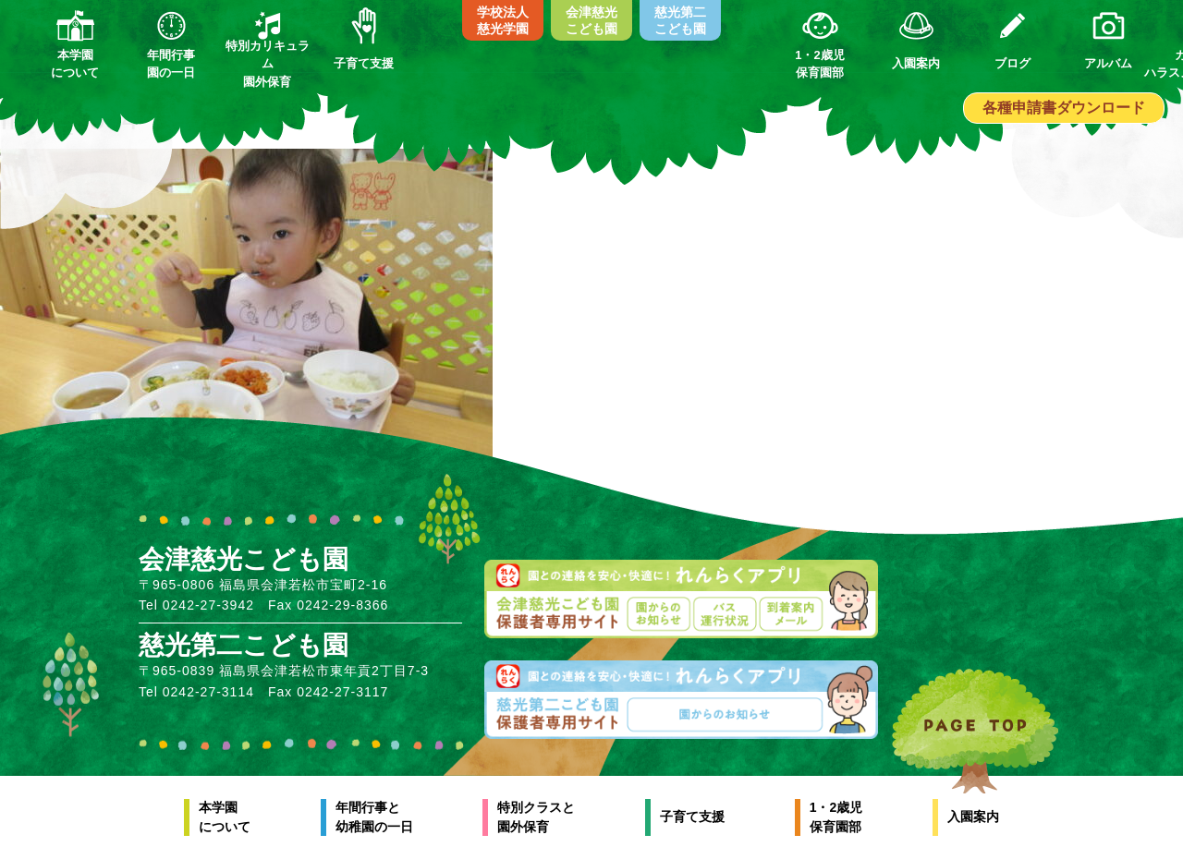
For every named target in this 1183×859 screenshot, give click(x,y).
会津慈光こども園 (591, 20)
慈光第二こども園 (680, 20)
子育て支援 (692, 816)
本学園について (224, 817)
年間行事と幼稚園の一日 (374, 817)
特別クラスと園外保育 (536, 817)
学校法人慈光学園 (503, 20)
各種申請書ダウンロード (1063, 107)
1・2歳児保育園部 (836, 817)
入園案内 (973, 816)
